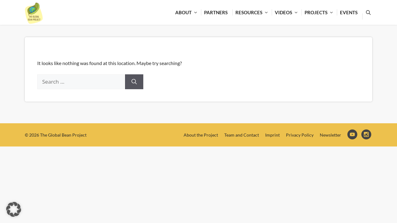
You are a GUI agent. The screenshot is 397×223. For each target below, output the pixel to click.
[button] (13, 209)
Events (349, 12)
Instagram (366, 134)
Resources (253, 12)
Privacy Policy (300, 135)
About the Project (201, 135)
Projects (321, 12)
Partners (216, 12)
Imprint (272, 135)
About (188, 12)
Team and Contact (241, 135)
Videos (288, 12)
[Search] (134, 81)
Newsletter (330, 135)
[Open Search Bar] (367, 12)
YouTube (352, 134)
